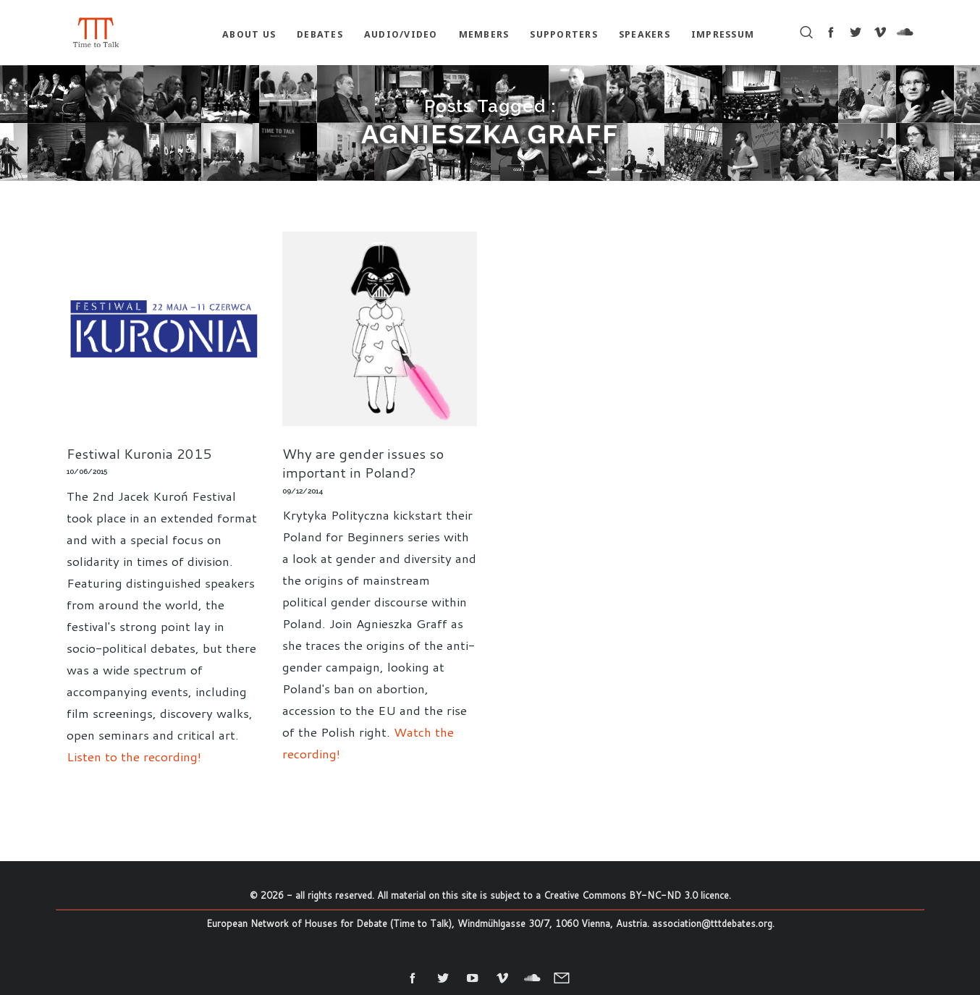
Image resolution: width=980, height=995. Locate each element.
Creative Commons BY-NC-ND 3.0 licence (636, 895)
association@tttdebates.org (712, 923)
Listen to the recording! (134, 756)
